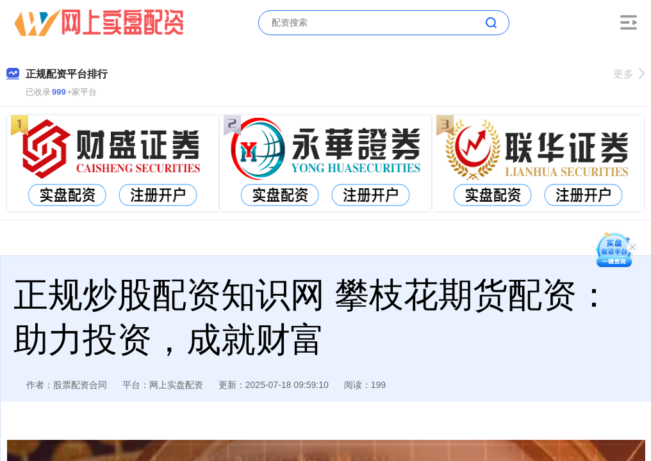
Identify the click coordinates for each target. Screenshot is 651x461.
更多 (629, 74)
